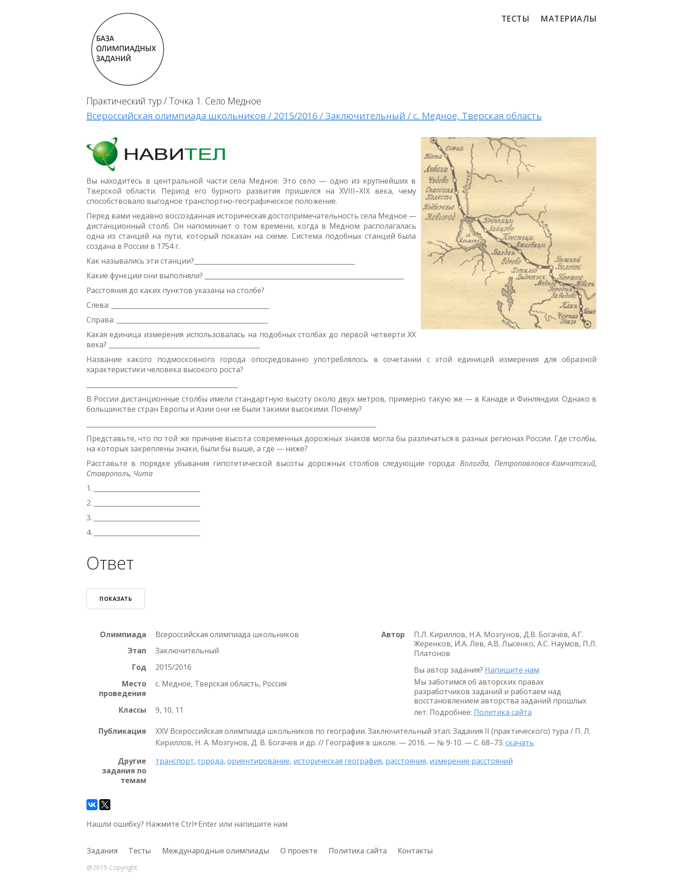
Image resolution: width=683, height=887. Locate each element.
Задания (102, 851)
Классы (132, 709)
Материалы (568, 18)
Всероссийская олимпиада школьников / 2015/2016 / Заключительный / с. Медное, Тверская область (314, 115)
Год (139, 667)
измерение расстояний (471, 761)
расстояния (405, 761)
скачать (519, 742)
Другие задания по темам (124, 770)
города (211, 761)
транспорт (174, 761)
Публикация (122, 731)
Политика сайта (503, 712)
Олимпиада (123, 634)
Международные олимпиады (215, 851)
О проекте (298, 851)
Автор (393, 634)
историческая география (337, 761)
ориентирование (258, 761)
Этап (137, 651)
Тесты (515, 18)
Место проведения (122, 688)
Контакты (415, 851)
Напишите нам (512, 670)
